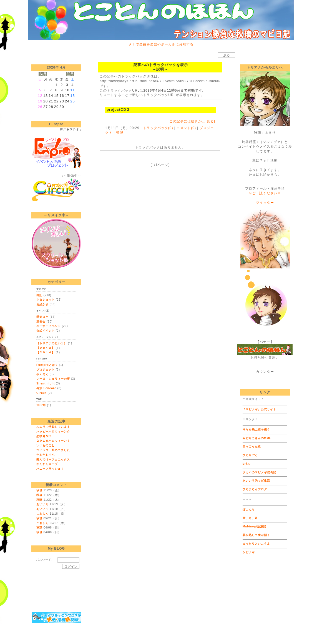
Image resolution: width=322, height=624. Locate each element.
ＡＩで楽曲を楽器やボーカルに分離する (161, 44)
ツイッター (265, 203)
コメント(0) (185, 128)
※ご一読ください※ (265, 193)
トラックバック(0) (158, 128)
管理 (119, 133)
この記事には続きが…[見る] (192, 121)
